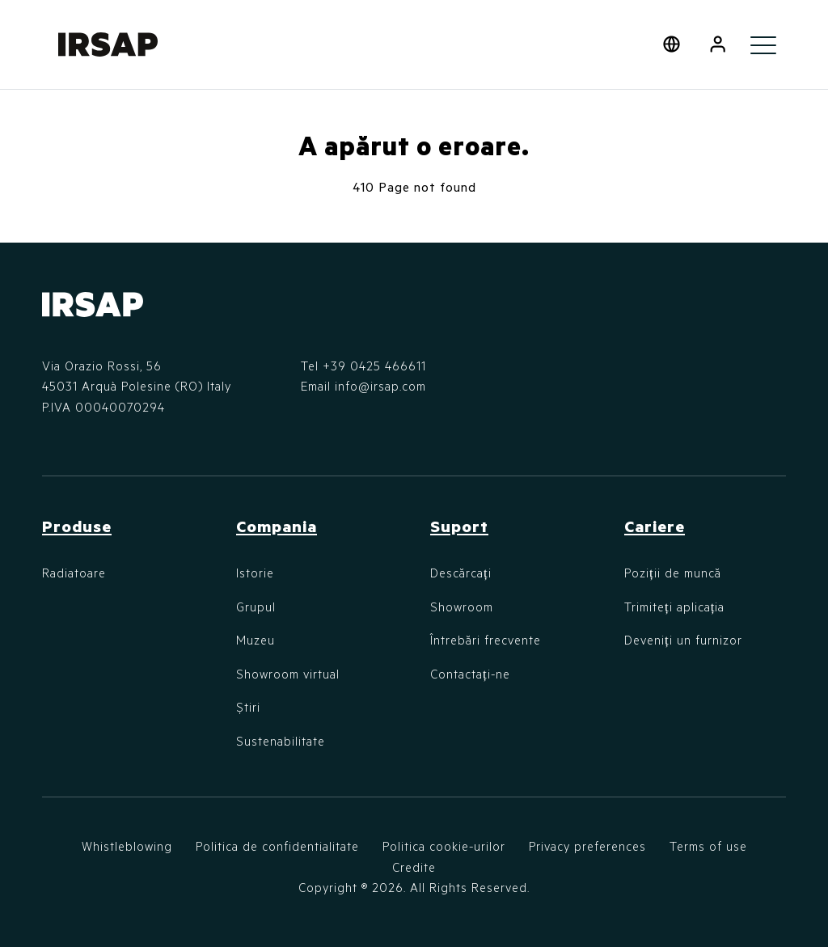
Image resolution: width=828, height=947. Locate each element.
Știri (248, 707)
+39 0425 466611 (374, 365)
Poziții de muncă (672, 572)
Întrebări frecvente (485, 640)
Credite (414, 867)
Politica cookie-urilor (443, 846)
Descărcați (461, 572)
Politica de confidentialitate (277, 846)
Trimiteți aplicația (674, 606)
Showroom (461, 606)
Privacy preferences (587, 846)
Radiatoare (74, 572)
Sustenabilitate (280, 741)
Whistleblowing (127, 846)
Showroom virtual (288, 674)
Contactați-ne (470, 674)
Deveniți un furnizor (683, 640)
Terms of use (708, 846)
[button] (718, 44)
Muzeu (255, 640)
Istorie (255, 572)
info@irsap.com (380, 386)
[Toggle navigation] (763, 44)
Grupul (256, 606)
